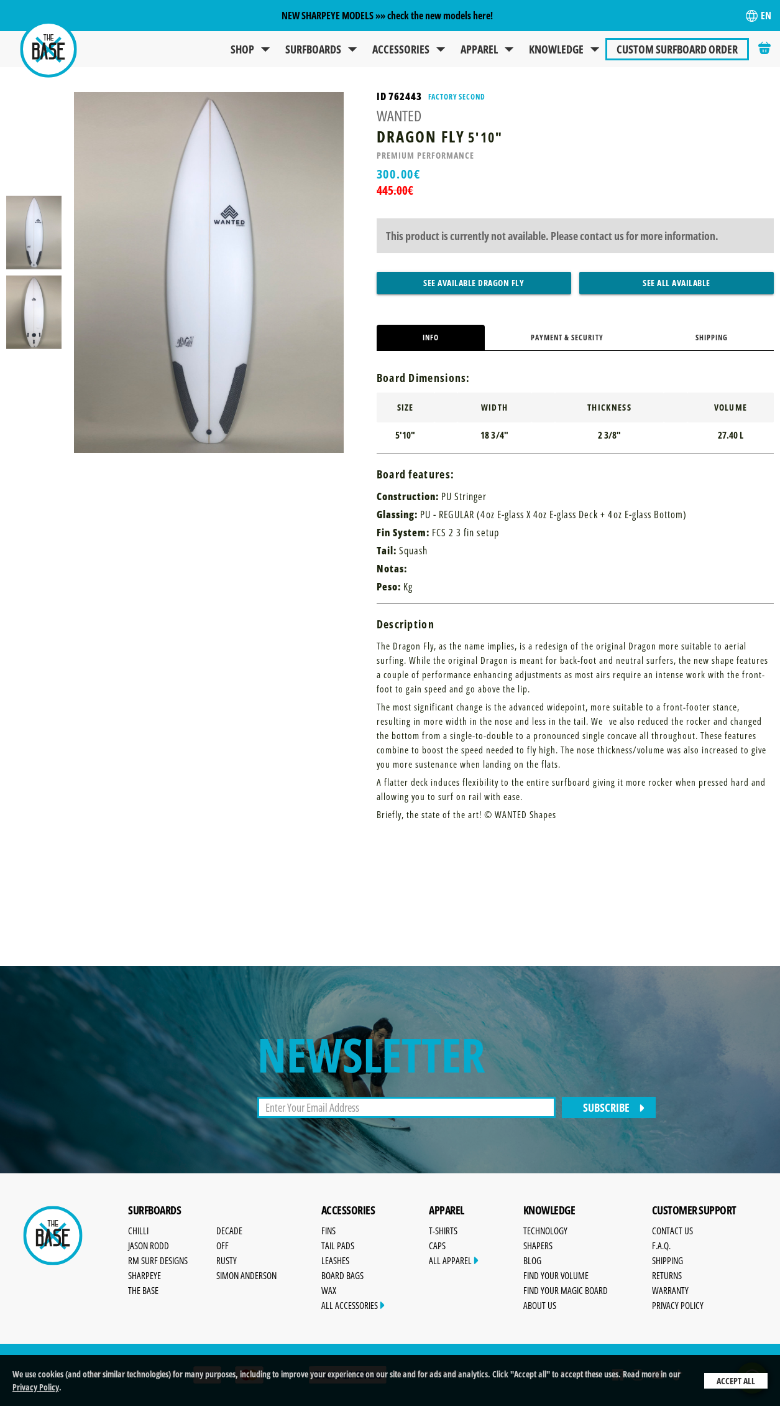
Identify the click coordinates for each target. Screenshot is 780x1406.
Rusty (226, 1260)
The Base (143, 1290)
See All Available (676, 283)
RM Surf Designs (158, 1260)
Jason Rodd (148, 1245)
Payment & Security (567, 337)
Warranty (670, 1290)
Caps (437, 1245)
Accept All (736, 1381)
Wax (328, 1290)
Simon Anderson (246, 1275)
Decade (229, 1230)
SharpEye (144, 1275)
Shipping (711, 337)
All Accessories (353, 1305)
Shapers (538, 1245)
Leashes (335, 1260)
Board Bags (342, 1275)
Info (431, 337)
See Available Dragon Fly (473, 283)
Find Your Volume (556, 1275)
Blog (532, 1260)
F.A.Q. (661, 1245)
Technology (545, 1230)
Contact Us (672, 1230)
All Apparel (454, 1260)
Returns (667, 1275)
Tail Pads (337, 1245)
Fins (328, 1230)
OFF (222, 1245)
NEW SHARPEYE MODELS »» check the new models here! (387, 15)
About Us (539, 1305)
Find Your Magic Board (565, 1290)
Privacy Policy (35, 1387)
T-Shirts (443, 1230)
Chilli (138, 1230)
